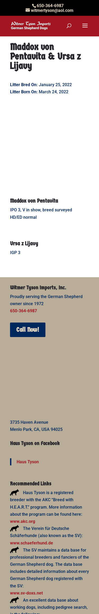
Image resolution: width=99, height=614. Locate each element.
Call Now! (27, 255)
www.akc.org (22, 446)
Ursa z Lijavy (24, 168)
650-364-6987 (23, 235)
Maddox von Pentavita (34, 126)
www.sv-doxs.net (26, 518)
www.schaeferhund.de (31, 468)
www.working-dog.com (32, 546)
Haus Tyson (28, 386)
